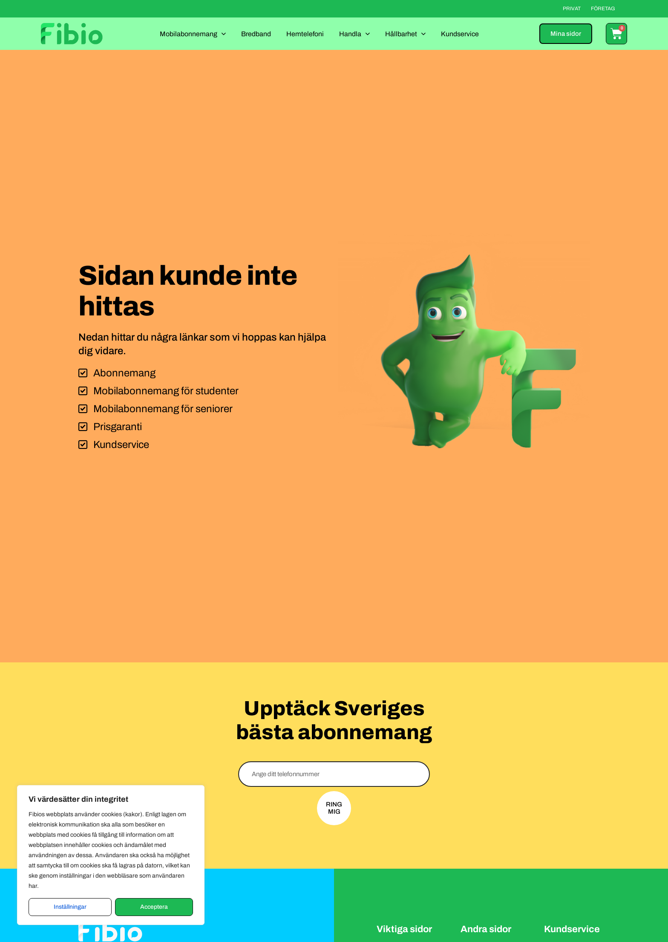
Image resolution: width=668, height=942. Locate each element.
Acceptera (154, 907)
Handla (354, 33)
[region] (110, 855)
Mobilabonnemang (193, 33)
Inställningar (70, 907)
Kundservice (460, 34)
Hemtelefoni (305, 34)
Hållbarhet (405, 33)
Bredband (256, 34)
